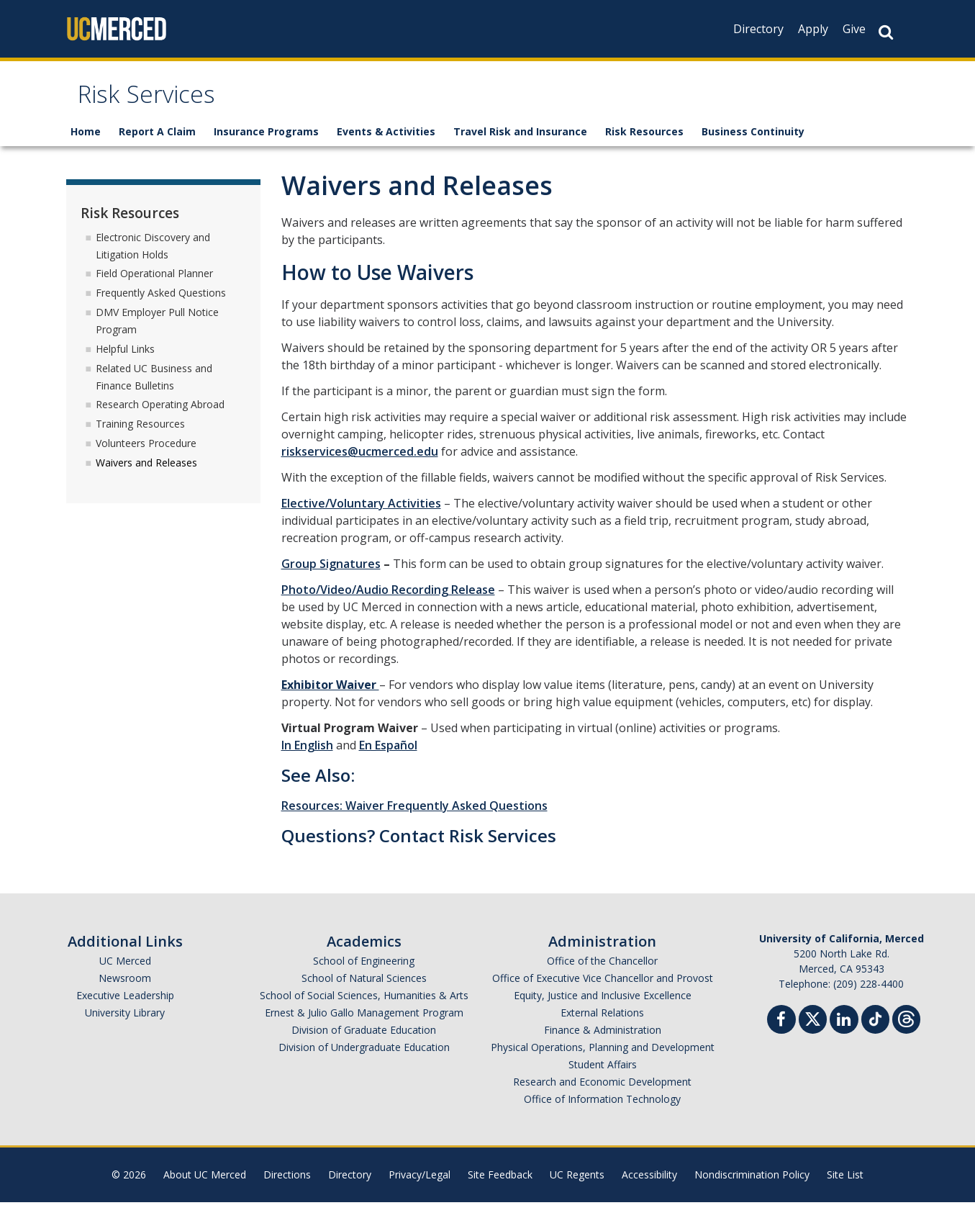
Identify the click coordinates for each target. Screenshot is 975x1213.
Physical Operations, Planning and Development (603, 1058)
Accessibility (649, 1185)
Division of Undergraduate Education (364, 1058)
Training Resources (140, 434)
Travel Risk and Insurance (520, 142)
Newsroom (125, 989)
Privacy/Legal (419, 1185)
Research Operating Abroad (160, 415)
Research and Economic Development (602, 1092)
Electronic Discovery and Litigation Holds (153, 255)
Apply (813, 29)
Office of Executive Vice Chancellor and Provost (602, 989)
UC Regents (577, 1185)
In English (307, 756)
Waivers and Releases (146, 473)
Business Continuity (753, 142)
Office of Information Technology (602, 1110)
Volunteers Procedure (146, 454)
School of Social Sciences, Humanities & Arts (364, 1006)
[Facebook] (781, 1032)
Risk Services (160, 103)
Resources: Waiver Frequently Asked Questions (414, 816)
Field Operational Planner (154, 284)
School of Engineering (363, 971)
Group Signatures (331, 574)
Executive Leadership (125, 1006)
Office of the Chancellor (602, 971)
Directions (287, 1185)
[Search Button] (885, 32)
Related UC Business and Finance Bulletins (154, 386)
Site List (845, 1185)
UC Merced (125, 971)
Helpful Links (125, 359)
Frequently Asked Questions (161, 303)
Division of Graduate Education (363, 1040)
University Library (125, 1023)
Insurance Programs (266, 142)
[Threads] (906, 1028)
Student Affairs (602, 1075)
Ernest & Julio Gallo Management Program (364, 1023)
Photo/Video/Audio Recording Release (388, 600)
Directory (758, 29)
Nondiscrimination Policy (752, 1185)
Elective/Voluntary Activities (361, 514)
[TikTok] (875, 1028)
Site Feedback (500, 1185)
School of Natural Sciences (364, 989)
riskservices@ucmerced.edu (359, 462)
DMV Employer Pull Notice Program (157, 331)
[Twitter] (812, 1028)
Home (86, 142)
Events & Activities (386, 142)
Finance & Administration (602, 1040)
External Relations (602, 1023)
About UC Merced (204, 1185)
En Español (388, 756)
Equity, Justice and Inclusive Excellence (602, 1006)
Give (854, 29)
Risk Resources (644, 142)
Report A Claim (157, 142)
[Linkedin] (844, 1032)
